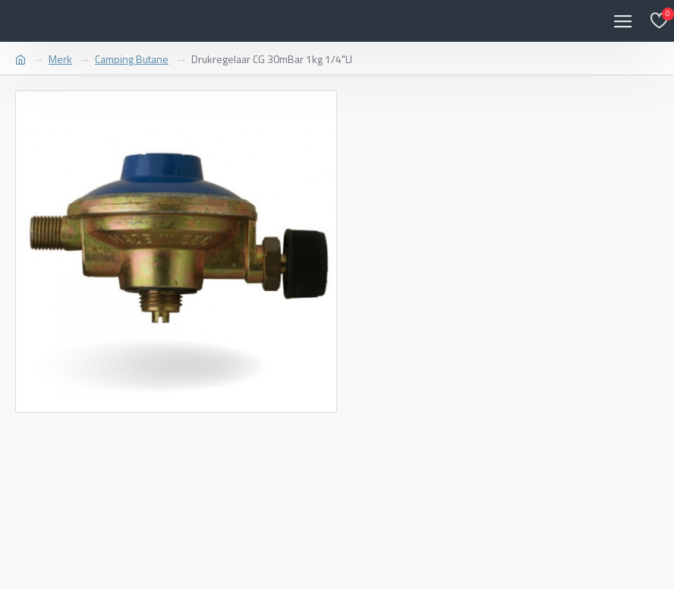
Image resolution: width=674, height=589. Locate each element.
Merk (60, 59)
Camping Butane (131, 59)
